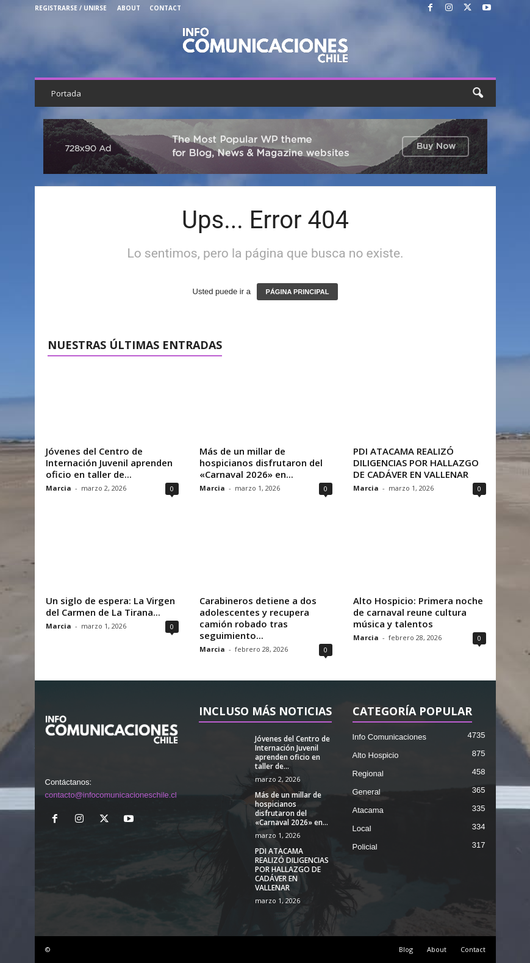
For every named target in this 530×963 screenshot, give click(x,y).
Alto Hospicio (376, 755)
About (128, 8)
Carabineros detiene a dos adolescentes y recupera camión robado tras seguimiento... (258, 617)
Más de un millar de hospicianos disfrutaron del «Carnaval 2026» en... (261, 462)
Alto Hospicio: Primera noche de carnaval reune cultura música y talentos (418, 612)
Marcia (58, 487)
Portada (66, 93)
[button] (477, 93)
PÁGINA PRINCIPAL (297, 291)
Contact (165, 8)
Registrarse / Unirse (71, 8)
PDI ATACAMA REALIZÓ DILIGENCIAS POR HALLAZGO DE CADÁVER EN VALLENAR (416, 462)
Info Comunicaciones (389, 736)
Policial (365, 846)
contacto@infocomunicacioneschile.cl (111, 794)
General (367, 791)
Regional (368, 773)
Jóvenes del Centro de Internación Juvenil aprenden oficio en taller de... (109, 462)
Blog (406, 949)
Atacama (368, 810)
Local (362, 828)
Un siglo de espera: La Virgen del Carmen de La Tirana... (110, 606)
